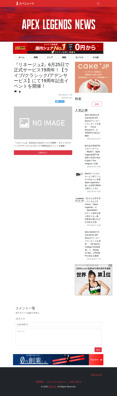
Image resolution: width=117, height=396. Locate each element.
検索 (97, 104)
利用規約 (40, 381)
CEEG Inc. (52, 386)
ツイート (60, 101)
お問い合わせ (75, 381)
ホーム (21, 57)
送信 (98, 349)
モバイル (79, 57)
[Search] (83, 104)
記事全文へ (43, 152)
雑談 (64, 57)
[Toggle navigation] (98, 3)
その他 (96, 57)
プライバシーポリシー (57, 381)
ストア (50, 57)
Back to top (96, 374)
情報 (36, 57)
